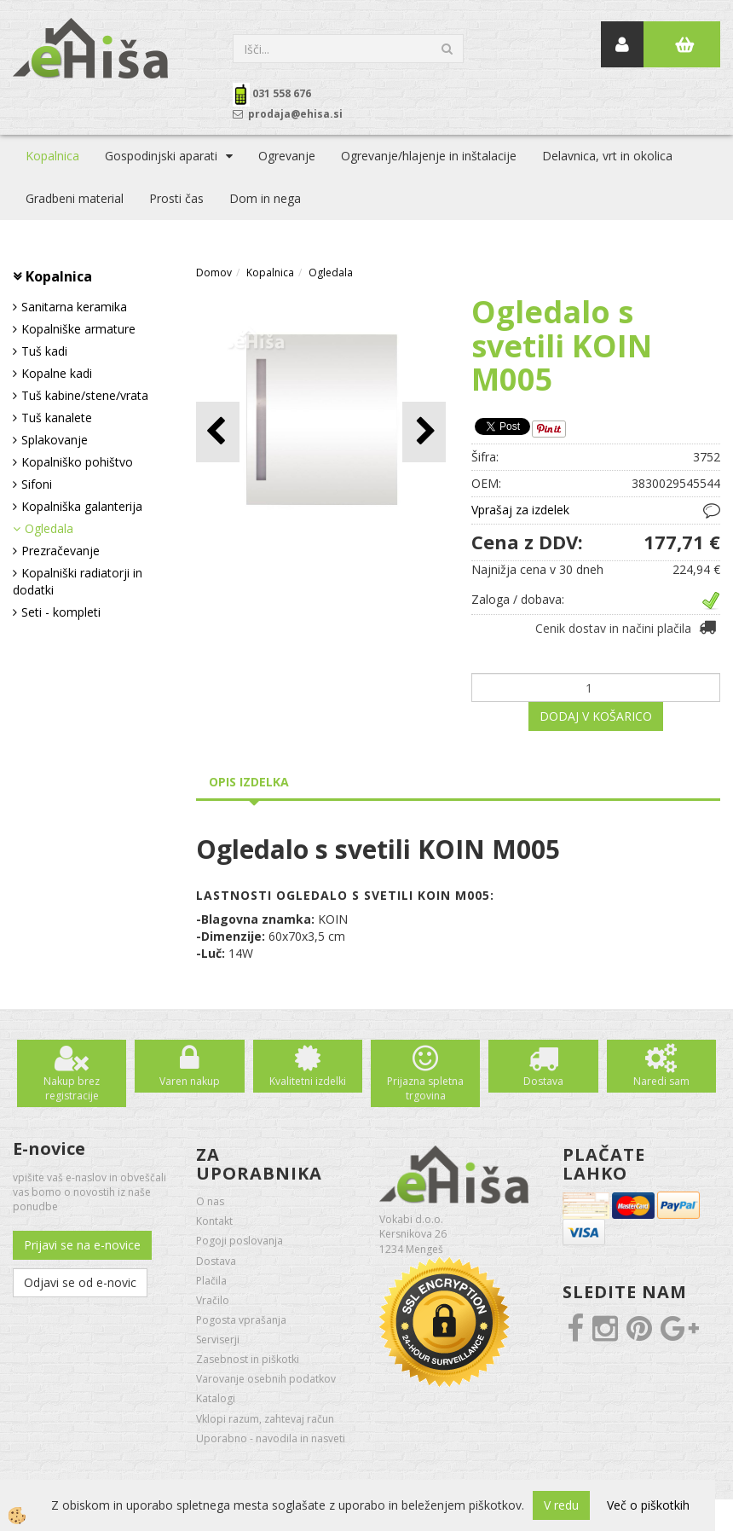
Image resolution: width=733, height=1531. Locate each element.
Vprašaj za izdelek (520, 510)
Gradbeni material (75, 198)
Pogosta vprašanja (241, 1320)
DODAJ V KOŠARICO (596, 716)
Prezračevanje (60, 550)
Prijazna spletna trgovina (425, 1088)
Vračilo (212, 1300)
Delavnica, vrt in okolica (607, 156)
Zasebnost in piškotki (247, 1359)
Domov (214, 272)
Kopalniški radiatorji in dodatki (77, 581)
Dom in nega (265, 198)
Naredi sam (661, 1081)
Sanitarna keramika (74, 307)
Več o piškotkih (648, 1505)
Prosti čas (176, 198)
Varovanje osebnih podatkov (266, 1379)
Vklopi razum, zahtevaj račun (265, 1419)
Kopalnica (52, 156)
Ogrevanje (286, 156)
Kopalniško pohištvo (77, 462)
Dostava (543, 1081)
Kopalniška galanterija (81, 506)
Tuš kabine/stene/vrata (84, 395)
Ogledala (49, 528)
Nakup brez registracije (71, 1088)
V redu (561, 1505)
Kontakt (214, 1221)
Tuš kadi (44, 351)
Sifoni (36, 484)
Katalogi (215, 1398)
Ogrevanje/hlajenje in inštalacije (429, 156)
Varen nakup (189, 1081)
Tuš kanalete (56, 417)
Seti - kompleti (61, 612)
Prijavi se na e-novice (82, 1245)
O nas (210, 1201)
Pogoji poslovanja (239, 1240)
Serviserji (218, 1339)
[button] (424, 432)
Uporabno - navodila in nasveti (270, 1438)
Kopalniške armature (78, 329)
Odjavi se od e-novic (80, 1282)
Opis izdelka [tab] (249, 782)
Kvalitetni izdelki (307, 1081)
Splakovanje (54, 440)
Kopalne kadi (56, 373)
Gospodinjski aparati (161, 156)
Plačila (211, 1280)
